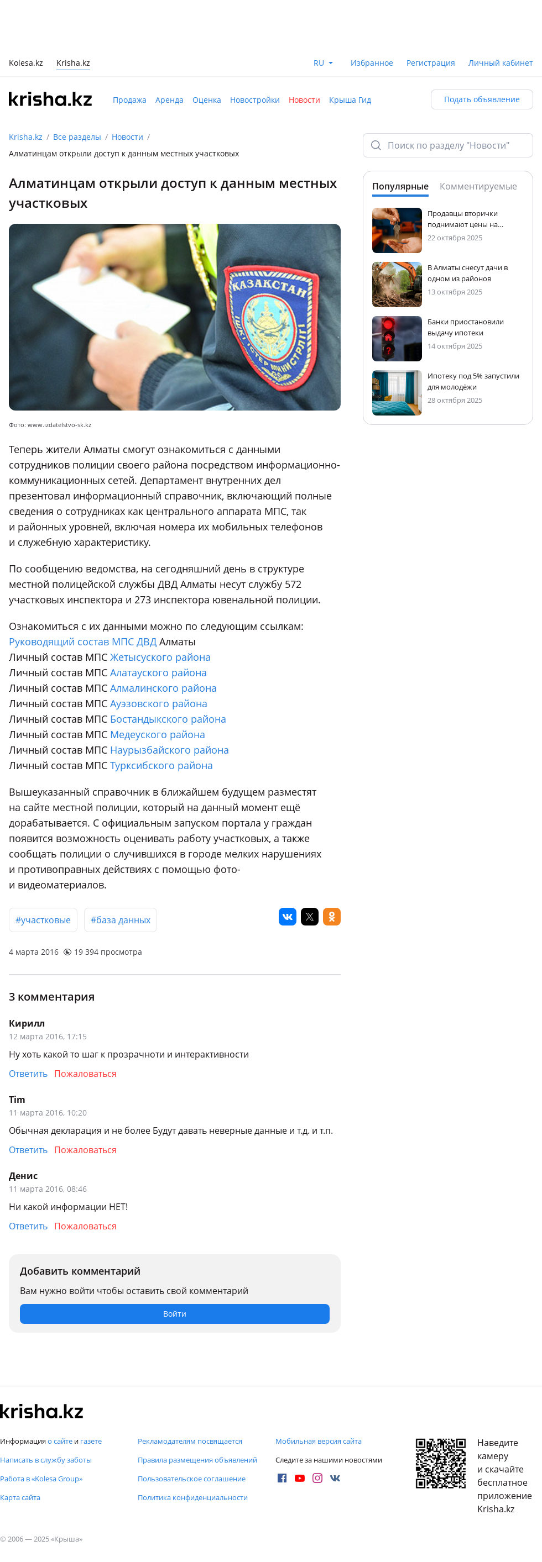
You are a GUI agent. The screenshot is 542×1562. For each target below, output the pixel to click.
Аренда (169, 99)
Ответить (28, 1073)
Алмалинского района (163, 688)
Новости (304, 99)
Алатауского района (158, 672)
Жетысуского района (160, 657)
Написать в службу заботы (46, 1460)
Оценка (206, 99)
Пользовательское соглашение (192, 1479)
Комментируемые (478, 186)
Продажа (130, 99)
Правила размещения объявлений (197, 1460)
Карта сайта (20, 1497)
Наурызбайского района (169, 749)
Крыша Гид (350, 99)
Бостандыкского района (168, 718)
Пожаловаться (85, 1073)
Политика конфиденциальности (193, 1497)
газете (91, 1441)
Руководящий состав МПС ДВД (83, 641)
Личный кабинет (500, 62)
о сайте (60, 1441)
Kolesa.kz (26, 63)
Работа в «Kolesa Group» (41, 1479)
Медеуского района (157, 734)
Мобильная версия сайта (318, 1441)
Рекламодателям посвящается (190, 1441)
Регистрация (430, 62)
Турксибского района (161, 765)
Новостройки (255, 99)
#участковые (43, 920)
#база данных (120, 920)
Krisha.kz (26, 137)
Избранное (372, 62)
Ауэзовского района (158, 703)
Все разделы (77, 137)
